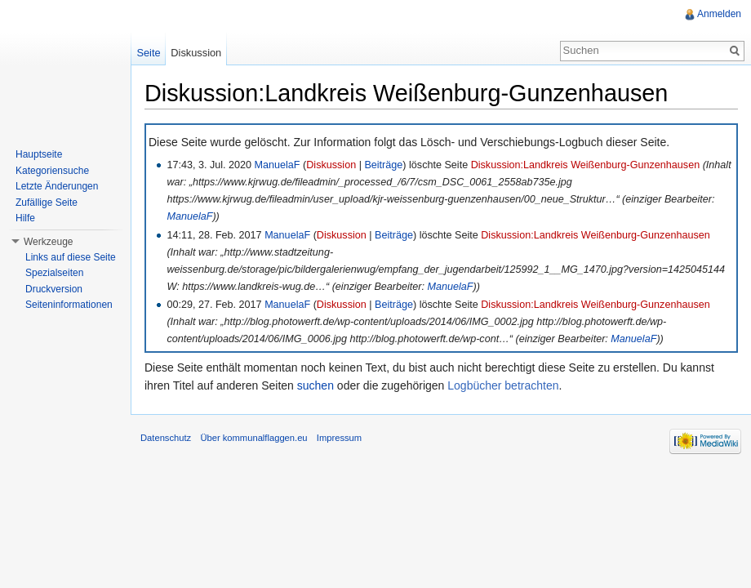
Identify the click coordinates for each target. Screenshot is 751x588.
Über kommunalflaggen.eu (253, 438)
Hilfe (25, 218)
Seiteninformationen (69, 304)
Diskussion (331, 165)
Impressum (339, 438)
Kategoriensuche (52, 170)
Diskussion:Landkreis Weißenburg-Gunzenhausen (585, 165)
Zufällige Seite (47, 202)
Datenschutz (165, 438)
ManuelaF (277, 165)
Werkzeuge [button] (48, 241)
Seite (148, 53)
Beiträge (383, 165)
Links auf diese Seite (70, 257)
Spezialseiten (54, 272)
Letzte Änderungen (57, 186)
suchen (315, 385)
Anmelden (719, 14)
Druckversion (53, 289)
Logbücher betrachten (502, 385)
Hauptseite (39, 154)
